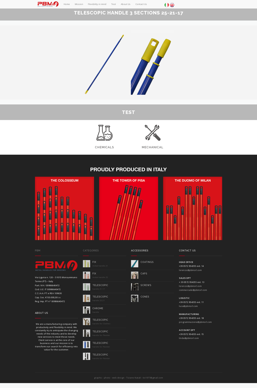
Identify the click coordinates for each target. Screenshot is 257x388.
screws (146, 285)
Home (67, 4)
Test (113, 4)
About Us (126, 4)
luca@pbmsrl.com (188, 306)
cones (145, 296)
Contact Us (141, 4)
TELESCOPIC (100, 285)
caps (144, 273)
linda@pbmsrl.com (189, 338)
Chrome (97, 308)
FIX (94, 262)
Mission (79, 4)
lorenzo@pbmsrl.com (190, 270)
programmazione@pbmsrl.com (195, 322)
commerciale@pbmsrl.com (193, 289)
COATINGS (147, 262)
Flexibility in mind (97, 4)
